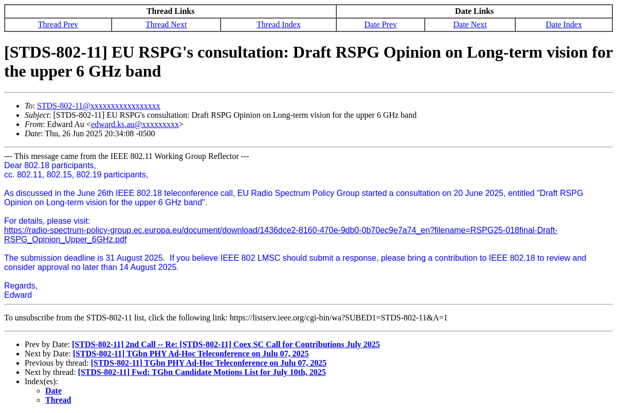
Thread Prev (58, 24)
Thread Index (279, 24)
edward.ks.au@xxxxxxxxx (135, 124)
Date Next (469, 24)
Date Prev (380, 24)
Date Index (564, 24)
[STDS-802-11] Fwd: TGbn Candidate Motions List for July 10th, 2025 (202, 372)
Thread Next (166, 24)
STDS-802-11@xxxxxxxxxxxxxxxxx (98, 105)
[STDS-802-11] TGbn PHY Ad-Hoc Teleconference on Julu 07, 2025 (191, 353)
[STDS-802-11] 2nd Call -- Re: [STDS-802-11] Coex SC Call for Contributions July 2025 (226, 344)
